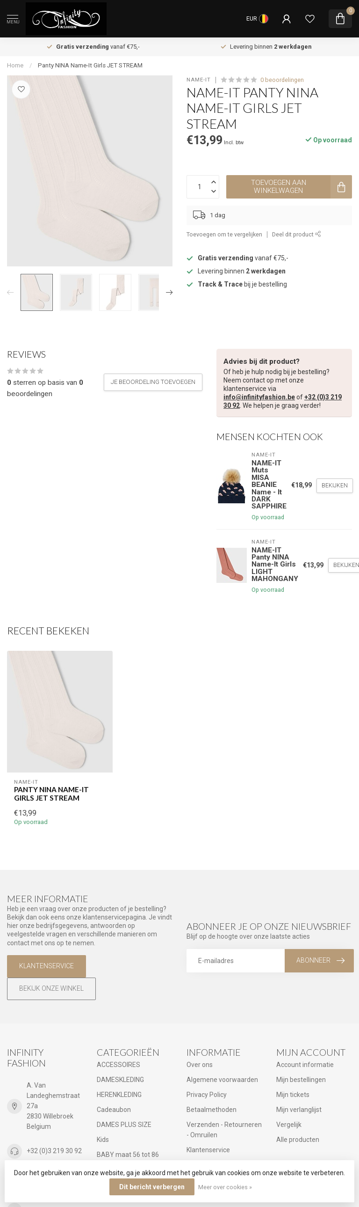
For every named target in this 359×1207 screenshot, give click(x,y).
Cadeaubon (114, 1109)
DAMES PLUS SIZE (124, 1124)
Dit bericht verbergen (152, 1187)
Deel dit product (296, 234)
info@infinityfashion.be (259, 397)
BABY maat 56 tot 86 (128, 1154)
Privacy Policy (207, 1094)
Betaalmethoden (212, 1109)
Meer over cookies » (225, 1187)
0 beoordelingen (282, 79)
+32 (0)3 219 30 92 (54, 1151)
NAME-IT (199, 79)
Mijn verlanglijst (299, 1109)
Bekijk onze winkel (51, 988)
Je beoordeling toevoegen (153, 381)
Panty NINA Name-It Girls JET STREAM (90, 65)
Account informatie (305, 1064)
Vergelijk (289, 1124)
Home (15, 65)
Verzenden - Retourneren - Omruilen (224, 1130)
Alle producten (297, 1139)
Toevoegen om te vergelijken (224, 234)
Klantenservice (46, 966)
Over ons (200, 1064)
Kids (103, 1139)
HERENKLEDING (119, 1094)
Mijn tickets (292, 1094)
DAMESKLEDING (120, 1079)
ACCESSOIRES (118, 1064)
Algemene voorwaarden (222, 1079)
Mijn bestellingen (301, 1079)
